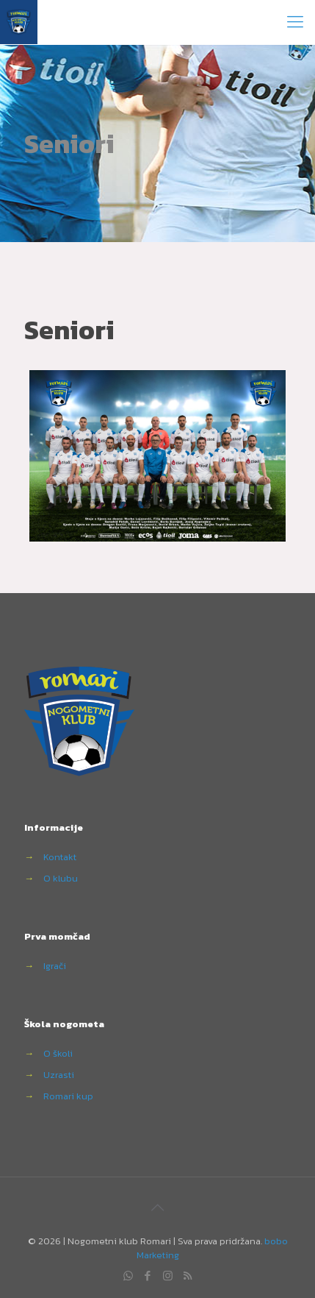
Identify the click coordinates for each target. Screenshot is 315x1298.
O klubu (60, 878)
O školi (58, 1053)
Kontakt (59, 857)
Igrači (54, 966)
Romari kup (68, 1096)
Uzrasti (58, 1075)
